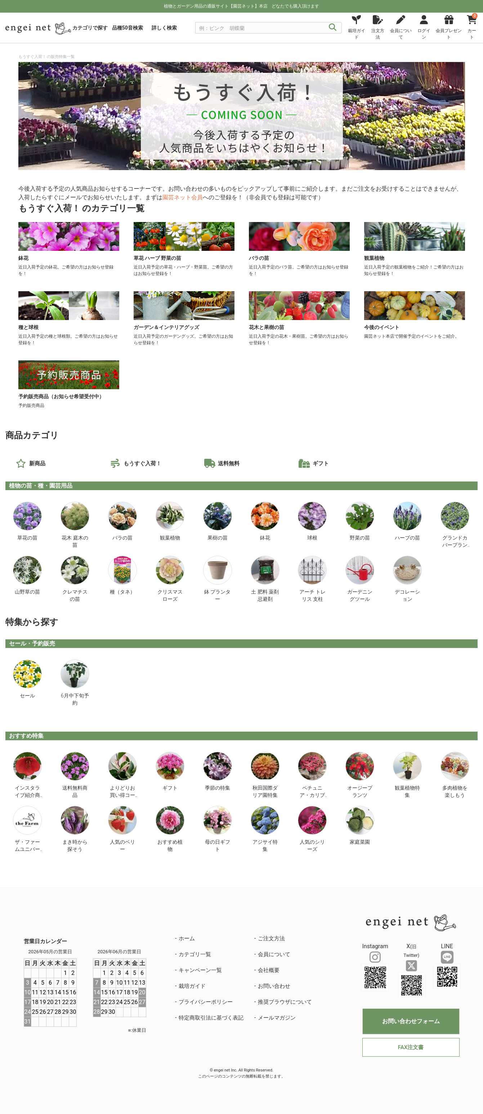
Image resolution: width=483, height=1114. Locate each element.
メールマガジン (277, 1018)
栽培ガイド (192, 986)
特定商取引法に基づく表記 (211, 1018)
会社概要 (268, 970)
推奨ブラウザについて (285, 1002)
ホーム (187, 938)
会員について (274, 954)
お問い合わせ (274, 986)
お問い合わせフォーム (411, 1021)
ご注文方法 (271, 938)
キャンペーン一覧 (200, 970)
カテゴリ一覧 (195, 954)
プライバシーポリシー (206, 1002)
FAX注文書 (411, 1047)
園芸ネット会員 (182, 197)
